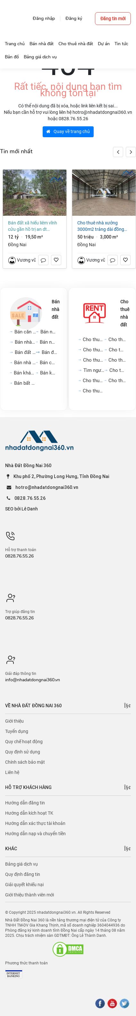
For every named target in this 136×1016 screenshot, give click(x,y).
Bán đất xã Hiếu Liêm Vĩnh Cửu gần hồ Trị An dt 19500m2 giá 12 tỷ (32, 226)
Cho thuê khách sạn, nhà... (117, 380)
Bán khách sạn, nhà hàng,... (25, 373)
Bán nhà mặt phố (25, 342)
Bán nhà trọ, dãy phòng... (25, 362)
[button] (131, 152)
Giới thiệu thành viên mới (29, 894)
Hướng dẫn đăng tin (25, 802)
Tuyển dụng (16, 731)
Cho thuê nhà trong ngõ (117, 339)
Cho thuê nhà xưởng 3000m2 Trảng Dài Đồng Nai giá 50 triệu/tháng (100, 226)
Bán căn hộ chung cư (25, 332)
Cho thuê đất (117, 370)
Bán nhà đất (56, 309)
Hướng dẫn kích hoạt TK (29, 813)
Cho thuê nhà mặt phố (94, 350)
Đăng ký (73, 18)
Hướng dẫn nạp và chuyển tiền (35, 833)
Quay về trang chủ (68, 131)
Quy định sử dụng (22, 751)
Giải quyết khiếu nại (24, 884)
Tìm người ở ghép (94, 370)
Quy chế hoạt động (24, 741)
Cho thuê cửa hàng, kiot (94, 380)
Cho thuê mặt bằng (117, 350)
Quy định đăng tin (22, 874)
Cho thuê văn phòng (94, 360)
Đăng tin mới (112, 18)
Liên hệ (12, 772)
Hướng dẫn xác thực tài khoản (35, 823)
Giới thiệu (14, 721)
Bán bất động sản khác (25, 383)
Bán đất (49, 352)
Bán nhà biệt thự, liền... (48, 342)
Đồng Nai (17, 244)
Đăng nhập (44, 18)
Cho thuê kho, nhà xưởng (94, 391)
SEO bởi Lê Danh (21, 508)
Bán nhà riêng (48, 332)
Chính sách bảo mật (25, 762)
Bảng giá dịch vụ (21, 864)
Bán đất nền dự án (25, 352)
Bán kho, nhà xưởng (48, 373)
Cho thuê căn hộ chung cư (94, 339)
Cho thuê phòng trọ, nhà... (117, 360)
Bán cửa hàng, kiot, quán (48, 362)
